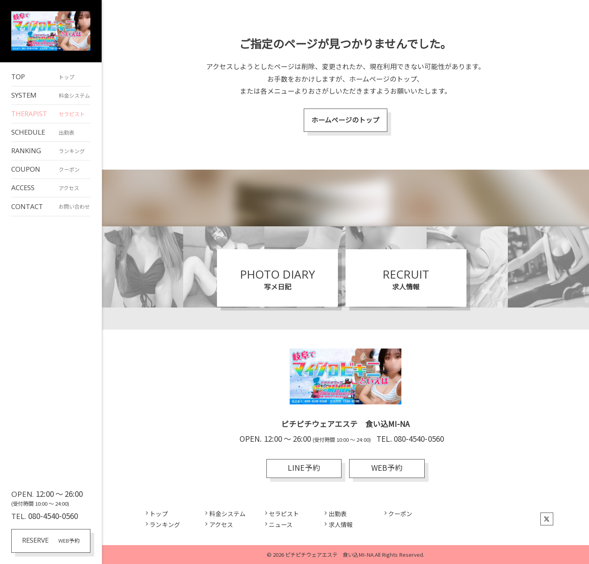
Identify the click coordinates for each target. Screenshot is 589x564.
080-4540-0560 (53, 515)
